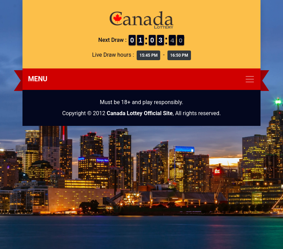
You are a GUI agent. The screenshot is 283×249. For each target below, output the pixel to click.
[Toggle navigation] (141, 79)
